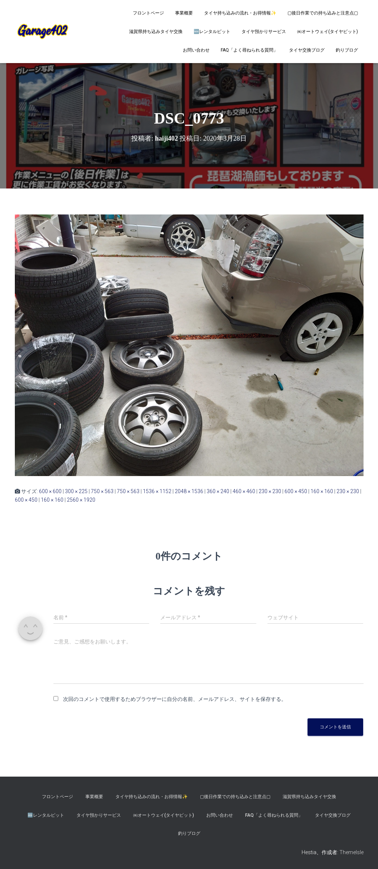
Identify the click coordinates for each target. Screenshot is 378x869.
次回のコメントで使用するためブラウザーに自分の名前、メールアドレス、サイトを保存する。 (174, 699)
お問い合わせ (196, 50)
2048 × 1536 (189, 491)
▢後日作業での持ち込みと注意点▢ (322, 13)
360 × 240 (218, 491)
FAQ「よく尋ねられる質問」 (249, 50)
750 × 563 (102, 491)
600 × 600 (50, 491)
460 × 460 (244, 491)
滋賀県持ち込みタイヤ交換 (156, 31)
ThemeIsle (351, 852)
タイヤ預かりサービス (263, 31)
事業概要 (184, 13)
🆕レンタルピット (212, 31)
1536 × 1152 (157, 491)
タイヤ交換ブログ (307, 50)
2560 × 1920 (81, 500)
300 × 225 (76, 491)
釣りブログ (347, 50)
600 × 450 (296, 491)
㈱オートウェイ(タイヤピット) (327, 31)
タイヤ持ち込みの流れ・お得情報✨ (240, 13)
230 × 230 (270, 491)
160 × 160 (321, 491)
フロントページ (148, 13)
